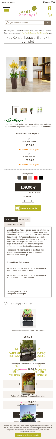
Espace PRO (49, 2)
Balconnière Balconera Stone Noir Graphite (28, 363)
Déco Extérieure (22, 31)
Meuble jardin (9, 31)
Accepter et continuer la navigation (28, 435)
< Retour (48, 33)
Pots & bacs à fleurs (37, 31)
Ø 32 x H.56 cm (29, 157)
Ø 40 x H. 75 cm (29, 142)
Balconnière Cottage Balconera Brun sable (28, 396)
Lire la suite (47, 127)
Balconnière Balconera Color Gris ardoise (28, 331)
